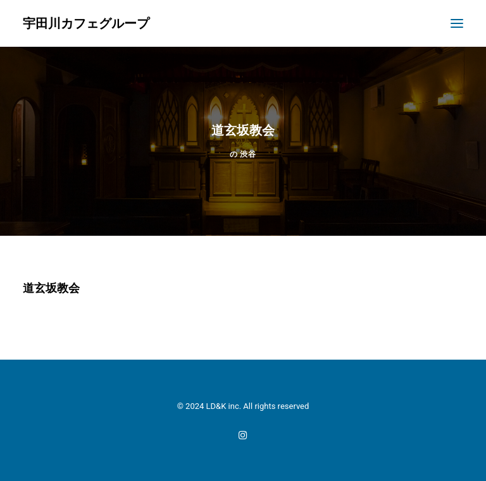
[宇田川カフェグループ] (86, 23)
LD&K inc (222, 406)
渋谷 (248, 154)
